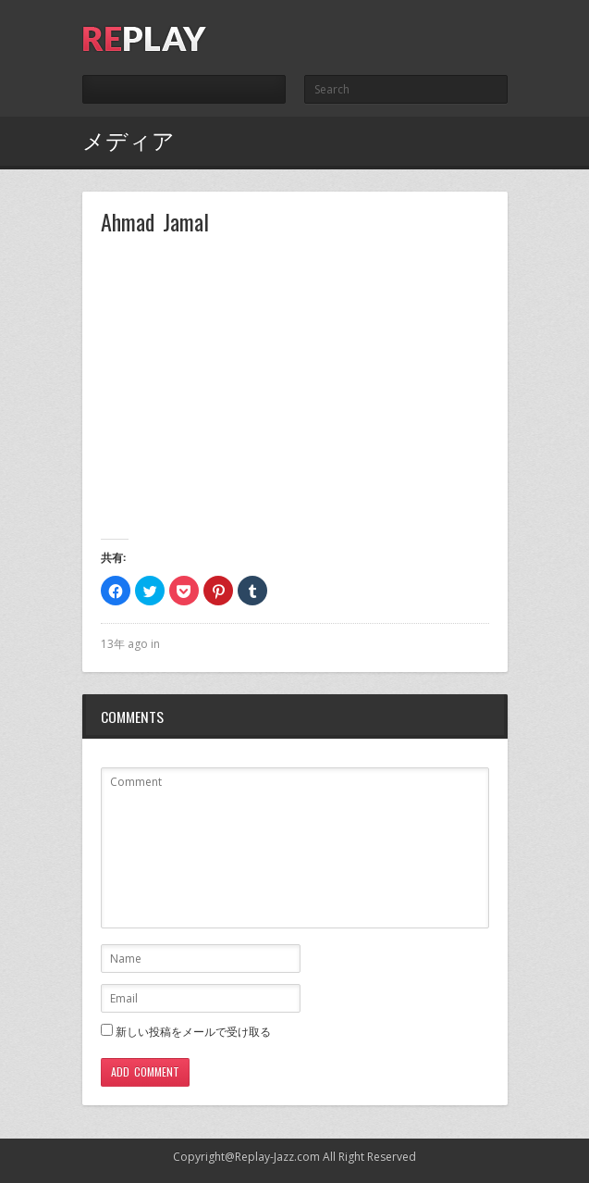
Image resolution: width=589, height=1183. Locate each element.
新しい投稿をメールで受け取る (193, 1032)
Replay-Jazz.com (277, 1156)
